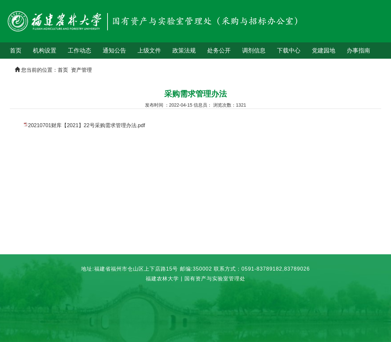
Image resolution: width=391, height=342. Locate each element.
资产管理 (81, 70)
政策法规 (184, 50)
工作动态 (79, 50)
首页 (16, 50)
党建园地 (323, 50)
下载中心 (288, 50)
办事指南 (358, 50)
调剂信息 (254, 50)
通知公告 (114, 50)
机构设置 (44, 50)
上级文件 (149, 50)
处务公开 (219, 50)
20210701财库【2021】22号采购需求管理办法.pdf (86, 125)
